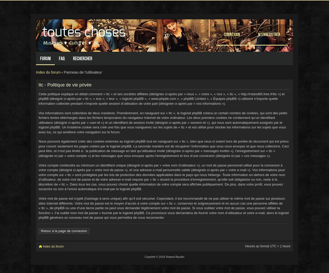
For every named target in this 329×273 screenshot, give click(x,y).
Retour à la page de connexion (64, 231)
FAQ (62, 58)
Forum (45, 58)
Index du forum (48, 72)
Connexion (232, 34)
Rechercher (82, 58)
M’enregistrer (269, 34)
